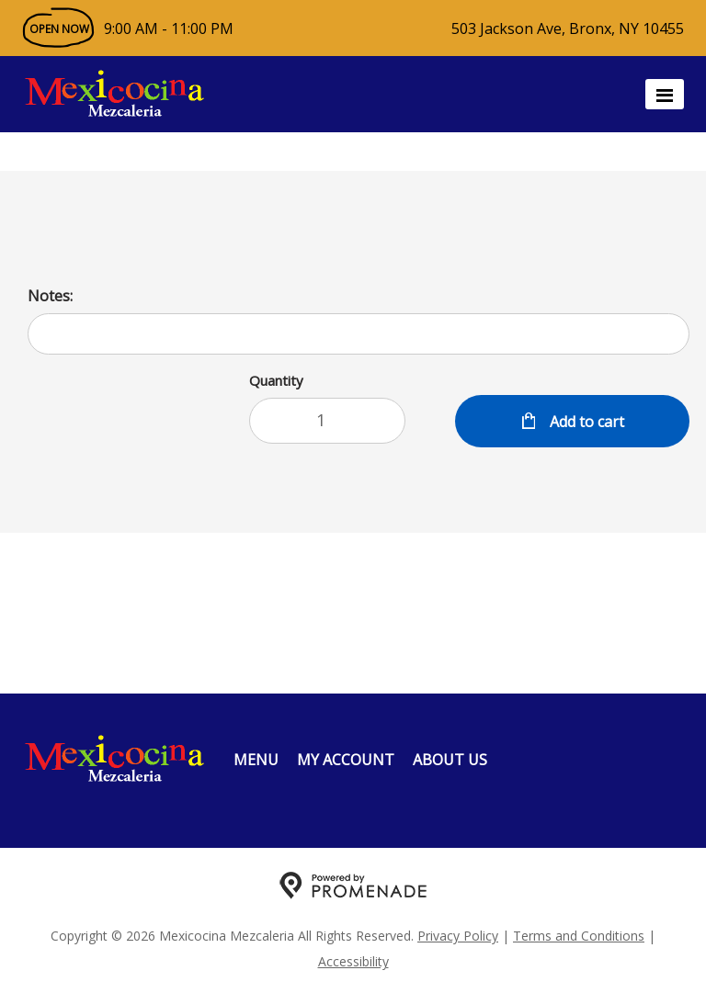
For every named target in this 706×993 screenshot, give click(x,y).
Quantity (276, 380)
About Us (450, 760)
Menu (256, 760)
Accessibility (353, 961)
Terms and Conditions (578, 935)
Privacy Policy (457, 935)
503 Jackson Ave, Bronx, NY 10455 (567, 28)
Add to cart (585, 422)
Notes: (50, 296)
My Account (345, 760)
